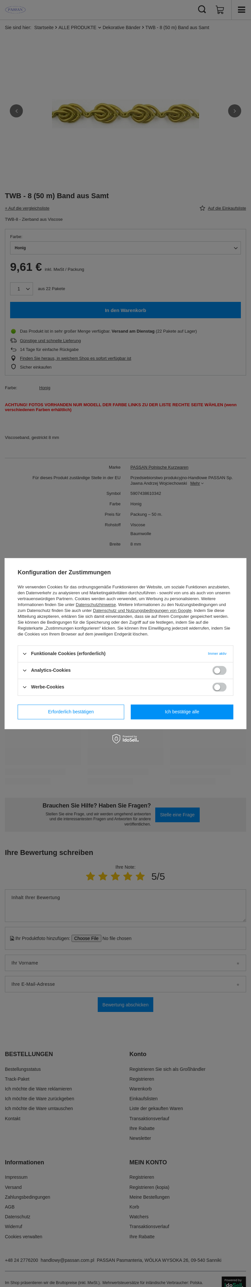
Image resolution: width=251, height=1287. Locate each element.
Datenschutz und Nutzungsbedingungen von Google (142, 610)
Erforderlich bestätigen (71, 711)
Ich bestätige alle (182, 711)
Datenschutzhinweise (96, 604)
